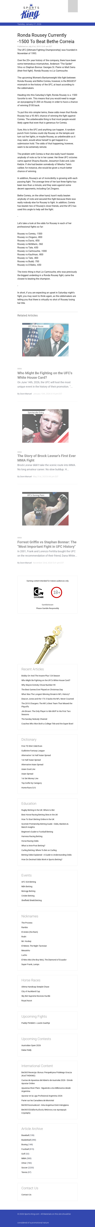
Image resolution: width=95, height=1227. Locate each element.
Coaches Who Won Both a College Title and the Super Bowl (47, 724)
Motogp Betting (28, 891)
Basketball (26, 1140)
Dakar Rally (26, 1050)
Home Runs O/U (28, 788)
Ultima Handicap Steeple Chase (35, 987)
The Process (26, 923)
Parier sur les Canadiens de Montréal (37, 1100)
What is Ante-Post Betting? (33, 845)
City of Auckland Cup (30, 991)
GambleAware (47, 605)
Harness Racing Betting (31, 836)
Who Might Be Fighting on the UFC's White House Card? (45, 680)
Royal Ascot (26, 1000)
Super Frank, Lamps (30, 964)
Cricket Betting (27, 896)
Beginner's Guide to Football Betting (37, 832)
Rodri (23, 936)
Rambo (24, 927)
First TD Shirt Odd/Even (31, 746)
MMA (23, 1158)
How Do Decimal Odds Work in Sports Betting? (41, 859)
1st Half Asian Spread (31, 760)
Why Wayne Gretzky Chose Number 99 (38, 685)
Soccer (24, 1167)
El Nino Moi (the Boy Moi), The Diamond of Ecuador (44, 960)
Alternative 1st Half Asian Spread (36, 755)
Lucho (24, 955)
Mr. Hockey (26, 941)
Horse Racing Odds (30, 841)
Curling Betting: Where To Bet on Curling (39, 850)
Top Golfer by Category (31, 783)
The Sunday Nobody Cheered (34, 719)
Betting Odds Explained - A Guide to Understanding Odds (46, 855)
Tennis (24, 1172)
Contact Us (26, 1194)
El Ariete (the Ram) (29, 932)
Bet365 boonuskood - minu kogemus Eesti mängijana (45, 1105)
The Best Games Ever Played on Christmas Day (42, 689)
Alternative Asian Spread (32, 764)
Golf (23, 1154)
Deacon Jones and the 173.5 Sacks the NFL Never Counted (47, 699)
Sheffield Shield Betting (31, 900)
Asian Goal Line (28, 769)
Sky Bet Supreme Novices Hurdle (35, 996)
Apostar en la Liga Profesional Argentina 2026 (41, 1096)
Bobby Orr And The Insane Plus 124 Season (40, 676)
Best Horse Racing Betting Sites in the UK (39, 815)
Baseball (25, 1135)
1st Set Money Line (29, 778)
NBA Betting (26, 886)
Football (25, 1149)
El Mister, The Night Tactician (34, 946)
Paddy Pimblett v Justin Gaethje (35, 1023)
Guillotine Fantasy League (33, 751)
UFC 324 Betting (28, 882)
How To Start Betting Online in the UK (37, 819)
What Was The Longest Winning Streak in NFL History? (45, 694)
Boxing (24, 1144)
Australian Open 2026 (31, 1045)
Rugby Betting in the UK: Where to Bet (38, 810)
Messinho (25, 950)
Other (23, 1163)
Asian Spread (27, 774)
